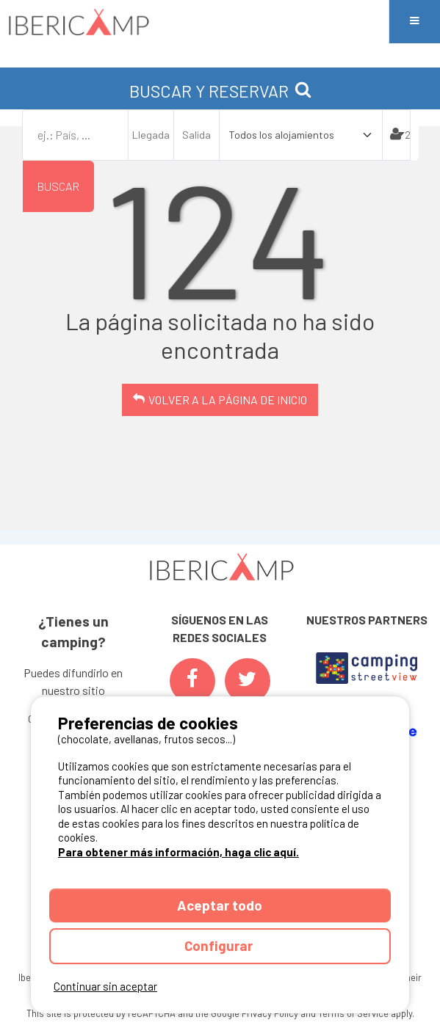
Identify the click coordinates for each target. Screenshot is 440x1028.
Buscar (58, 186)
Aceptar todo (219, 905)
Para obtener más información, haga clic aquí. (178, 852)
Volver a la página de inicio (227, 400)
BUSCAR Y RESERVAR (220, 91)
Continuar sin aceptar (105, 986)
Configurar (220, 945)
